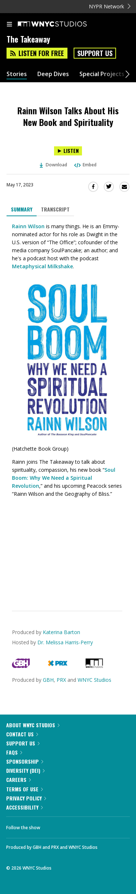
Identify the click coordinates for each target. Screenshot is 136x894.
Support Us (94, 53)
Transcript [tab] (55, 209)
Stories (17, 74)
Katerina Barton (61, 632)
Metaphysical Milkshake (42, 266)
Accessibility (24, 807)
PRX (61, 679)
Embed (84, 165)
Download (53, 165)
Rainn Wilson (28, 226)
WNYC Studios (94, 679)
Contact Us (22, 734)
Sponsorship (24, 761)
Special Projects (101, 74)
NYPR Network (110, 6)
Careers (18, 779)
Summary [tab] (21, 209)
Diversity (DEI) (25, 770)
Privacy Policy (26, 798)
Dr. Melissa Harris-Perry (65, 642)
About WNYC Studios (32, 725)
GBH (48, 679)
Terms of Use (24, 789)
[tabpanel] (68, 407)
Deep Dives (53, 74)
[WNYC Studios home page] (61, 24)
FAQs (14, 752)
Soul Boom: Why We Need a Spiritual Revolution (63, 477)
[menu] (9, 24)
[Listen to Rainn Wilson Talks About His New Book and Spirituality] (68, 150)
